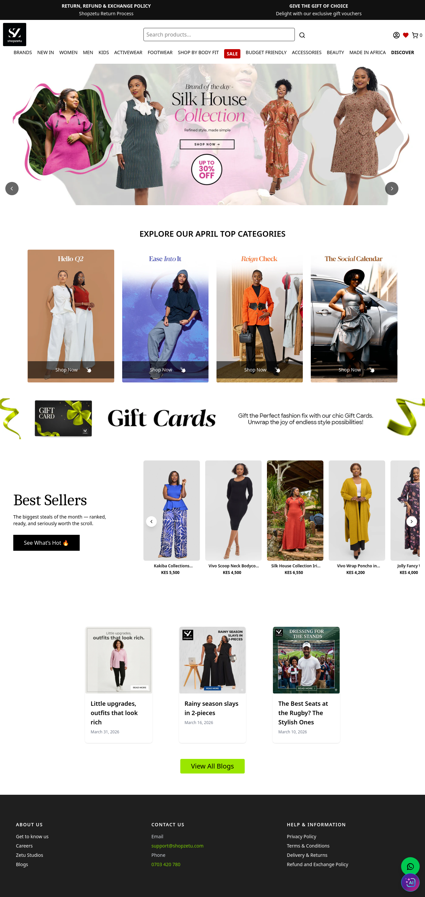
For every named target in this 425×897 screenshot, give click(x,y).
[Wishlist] (405, 35)
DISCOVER (402, 52)
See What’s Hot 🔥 (46, 542)
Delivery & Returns (307, 855)
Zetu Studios (29, 855)
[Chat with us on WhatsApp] (410, 866)
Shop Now (66, 370)
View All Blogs (212, 766)
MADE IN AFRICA (367, 52)
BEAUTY (335, 52)
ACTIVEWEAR (128, 52)
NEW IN (45, 52)
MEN (88, 52)
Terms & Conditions (308, 846)
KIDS (104, 52)
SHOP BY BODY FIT (198, 52)
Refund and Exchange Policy (317, 864)
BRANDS (23, 52)
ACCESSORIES (306, 52)
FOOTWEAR (160, 52)
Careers (24, 846)
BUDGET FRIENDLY (266, 52)
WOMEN (68, 52)
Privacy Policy (301, 836)
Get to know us (32, 836)
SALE (232, 53)
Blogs (22, 864)
